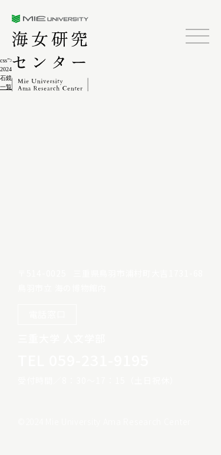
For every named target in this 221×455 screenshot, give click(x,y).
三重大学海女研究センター (51, 53)
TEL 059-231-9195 (83, 359)
